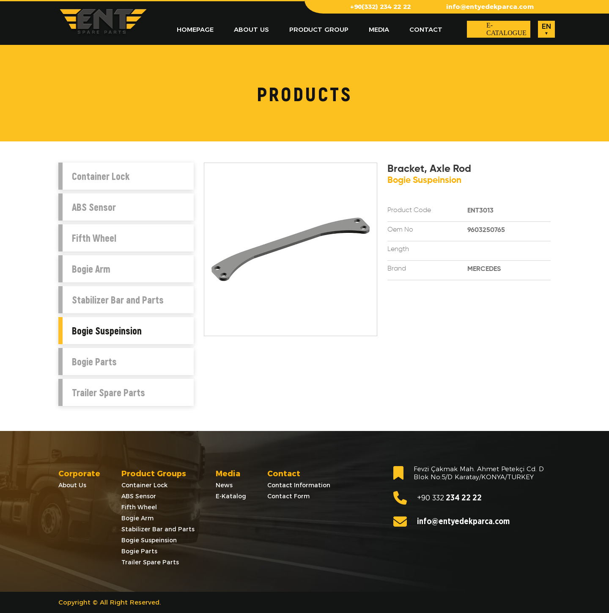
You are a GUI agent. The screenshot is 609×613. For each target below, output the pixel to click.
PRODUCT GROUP (318, 29)
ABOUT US (251, 29)
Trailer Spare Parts (108, 392)
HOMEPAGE (195, 29)
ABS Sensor (94, 207)
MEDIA (379, 29)
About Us (72, 485)
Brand (396, 268)
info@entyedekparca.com (490, 7)
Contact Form (288, 496)
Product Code (409, 210)
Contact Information (298, 485)
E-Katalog (231, 496)
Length (398, 249)
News (224, 485)
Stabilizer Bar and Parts (118, 300)
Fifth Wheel (94, 238)
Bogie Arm (91, 269)
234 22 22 (437, 498)
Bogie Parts (94, 361)
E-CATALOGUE (506, 29)
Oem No (400, 229)
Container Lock (100, 176)
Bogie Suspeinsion (107, 331)
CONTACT (425, 29)
